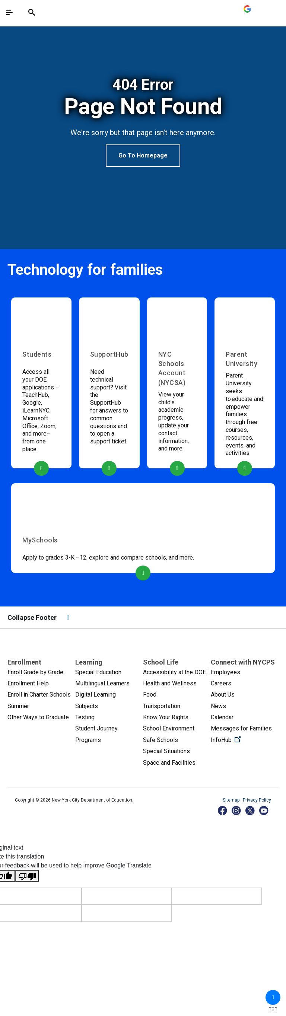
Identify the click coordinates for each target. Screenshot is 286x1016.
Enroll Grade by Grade (35, 672)
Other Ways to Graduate (38, 717)
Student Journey (96, 728)
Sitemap (232, 800)
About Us (223, 694)
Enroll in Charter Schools (39, 694)
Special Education (98, 672)
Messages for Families (241, 728)
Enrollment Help (28, 683)
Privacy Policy (257, 800)
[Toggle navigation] (9, 12)
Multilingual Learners (102, 683)
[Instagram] (237, 810)
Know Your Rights (165, 717)
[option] (143, 121)
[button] (273, 997)
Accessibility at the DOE (174, 672)
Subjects (86, 706)
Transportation (161, 706)
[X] (250, 810)
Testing (85, 717)
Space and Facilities (169, 762)
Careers (221, 683)
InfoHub (245, 739)
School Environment (168, 728)
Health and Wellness (170, 683)
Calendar (222, 717)
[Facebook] (223, 810)
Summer (18, 706)
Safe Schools (160, 739)
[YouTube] (264, 810)
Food (149, 694)
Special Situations (166, 751)
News (218, 706)
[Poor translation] (27, 876)
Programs (88, 739)
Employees (225, 672)
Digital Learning (95, 694)
